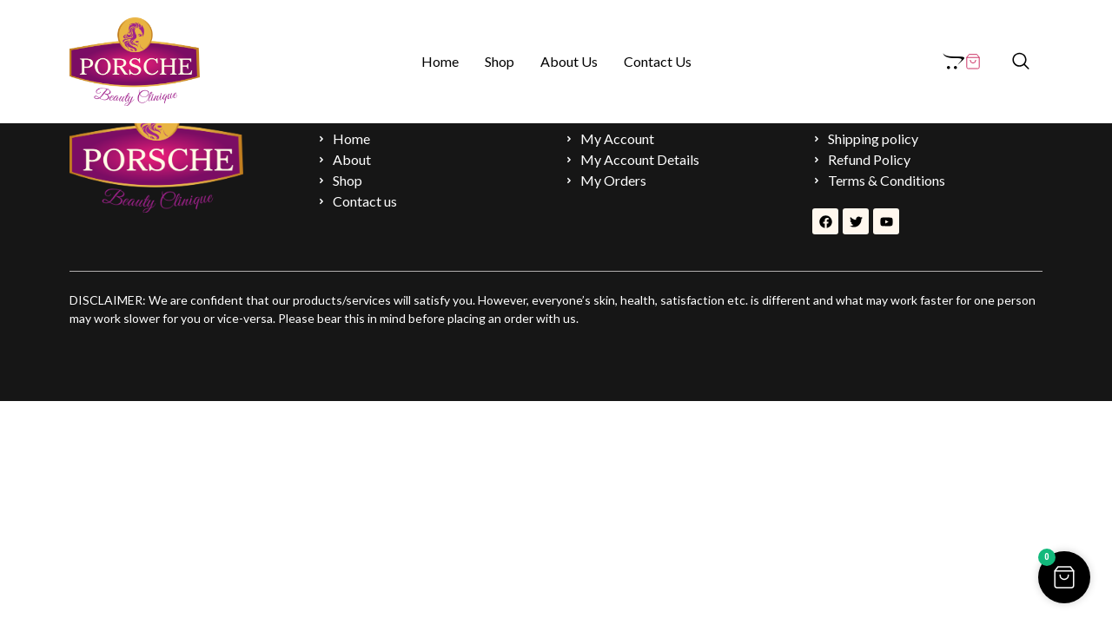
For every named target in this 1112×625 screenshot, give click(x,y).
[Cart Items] (962, 62)
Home (440, 61)
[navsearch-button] (1020, 61)
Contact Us (658, 61)
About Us (569, 61)
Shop (499, 61)
